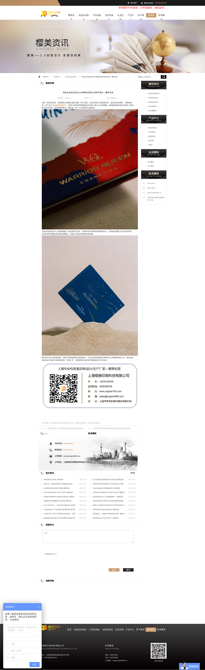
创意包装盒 (109, 15)
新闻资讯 (151, 15)
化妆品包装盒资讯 (70, 77)
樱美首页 (71, 15)
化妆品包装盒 (83, 15)
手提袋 (150, 145)
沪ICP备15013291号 (50, 657)
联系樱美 (161, 15)
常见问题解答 (152, 110)
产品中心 (131, 15)
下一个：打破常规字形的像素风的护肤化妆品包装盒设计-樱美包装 (109, 428)
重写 (128, 570)
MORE (133, 473)
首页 (69, 629)
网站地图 (134, 3)
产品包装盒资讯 (153, 98)
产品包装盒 (97, 15)
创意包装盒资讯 (153, 102)
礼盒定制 (120, 15)
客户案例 (141, 15)
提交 (114, 570)
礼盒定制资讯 (152, 106)
